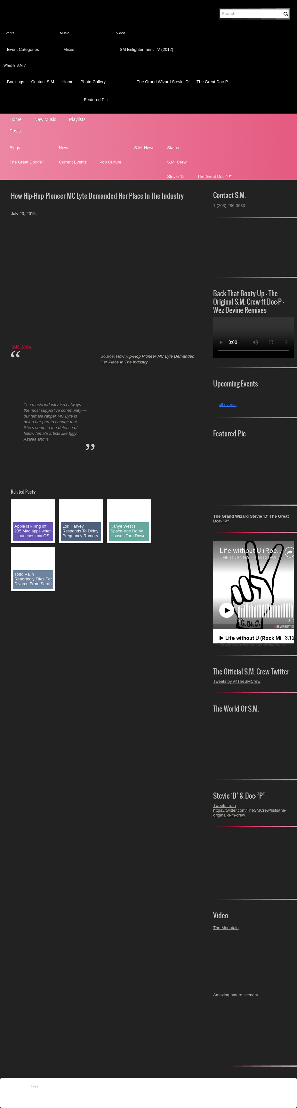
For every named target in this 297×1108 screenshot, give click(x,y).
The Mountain (226, 927)
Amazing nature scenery (235, 994)
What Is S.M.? (15, 65)
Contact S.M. (43, 81)
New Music (45, 119)
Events (9, 33)
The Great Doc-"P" (27, 162)
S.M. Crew (177, 162)
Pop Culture (111, 162)
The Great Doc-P (212, 81)
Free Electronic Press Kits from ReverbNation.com (253, 644)
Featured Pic (96, 99)
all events (228, 404)
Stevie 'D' (175, 176)
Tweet (35, 1086)
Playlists (77, 119)
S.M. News (144, 147)
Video (120, 33)
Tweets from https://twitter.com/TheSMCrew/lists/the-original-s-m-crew (249, 810)
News (64, 147)
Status (173, 147)
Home (68, 81)
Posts (15, 130)
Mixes (68, 49)
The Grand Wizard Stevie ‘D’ (163, 81)
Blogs (15, 147)
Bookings (15, 81)
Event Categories (23, 49)
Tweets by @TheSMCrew (237, 681)
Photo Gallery (93, 81)
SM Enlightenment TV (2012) (146, 49)
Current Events (73, 162)
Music (64, 33)
